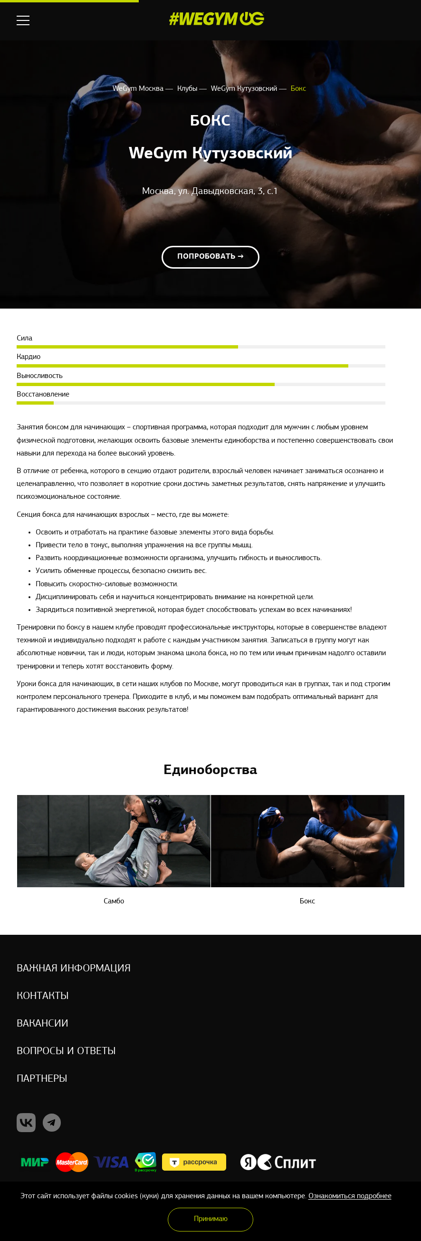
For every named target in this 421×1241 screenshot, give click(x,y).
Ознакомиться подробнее (350, 1196)
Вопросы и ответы (66, 1051)
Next (398, 770)
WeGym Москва (139, 89)
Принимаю (211, 1219)
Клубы (188, 89)
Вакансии (42, 1023)
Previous (23, 770)
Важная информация (74, 968)
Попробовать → (210, 257)
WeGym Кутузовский (245, 89)
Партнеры (42, 1079)
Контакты (43, 996)
